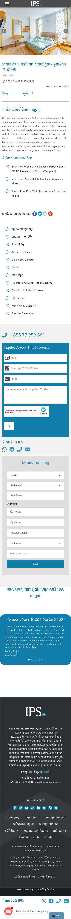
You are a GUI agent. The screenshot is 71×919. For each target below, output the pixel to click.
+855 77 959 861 (23, 335)
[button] (6, 3)
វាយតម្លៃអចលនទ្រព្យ (54, 817)
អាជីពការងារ (59, 831)
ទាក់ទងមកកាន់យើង (29, 837)
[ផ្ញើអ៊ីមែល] (27, 449)
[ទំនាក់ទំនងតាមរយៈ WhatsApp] (4, 449)
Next (66, 32)
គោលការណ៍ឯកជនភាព (47, 876)
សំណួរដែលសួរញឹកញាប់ (35, 831)
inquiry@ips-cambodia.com (46, 782)
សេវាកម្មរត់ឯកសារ (48, 824)
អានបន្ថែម (31, 647)
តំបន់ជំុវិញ (12, 504)
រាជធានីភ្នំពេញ (13, 817)
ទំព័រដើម (48, 837)
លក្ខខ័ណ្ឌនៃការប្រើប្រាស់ (24, 876)
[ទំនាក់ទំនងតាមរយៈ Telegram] (11, 449)
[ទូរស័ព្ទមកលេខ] (19, 449)
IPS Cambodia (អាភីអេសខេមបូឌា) (27, 846)
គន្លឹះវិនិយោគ (11, 831)
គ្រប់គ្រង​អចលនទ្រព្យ (23, 824)
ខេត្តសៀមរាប (24, 745)
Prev (5, 32)
